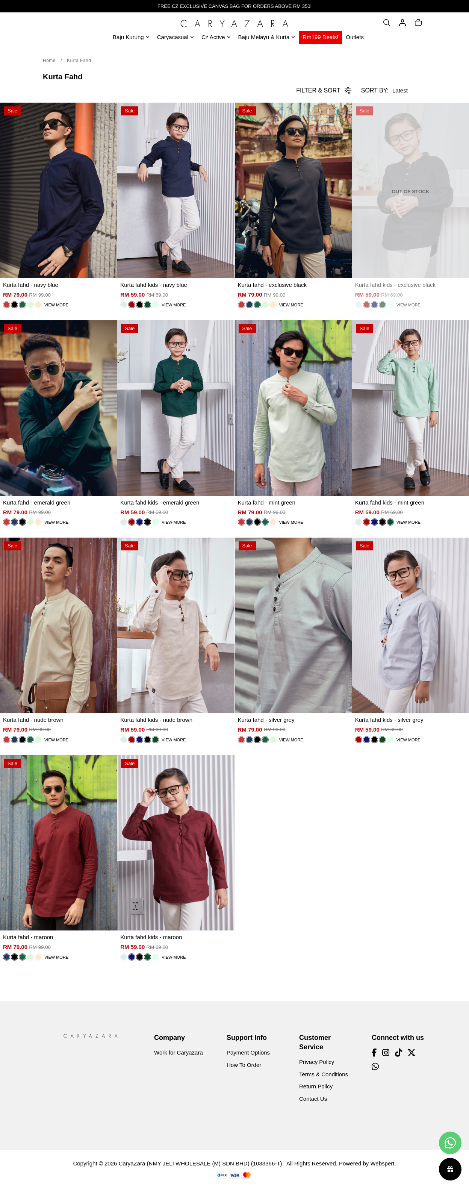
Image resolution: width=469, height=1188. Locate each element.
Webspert (382, 1163)
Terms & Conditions (323, 1074)
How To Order (244, 1065)
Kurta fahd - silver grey (266, 720)
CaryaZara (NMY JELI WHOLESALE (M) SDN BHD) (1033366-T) (200, 1163)
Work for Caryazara (178, 1052)
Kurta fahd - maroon (28, 937)
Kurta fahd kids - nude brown (156, 720)
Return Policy (316, 1086)
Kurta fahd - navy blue (30, 285)
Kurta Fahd (79, 60)
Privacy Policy (316, 1062)
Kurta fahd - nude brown (33, 720)
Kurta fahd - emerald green (36, 502)
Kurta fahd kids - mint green (389, 502)
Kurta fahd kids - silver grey (389, 720)
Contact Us (313, 1099)
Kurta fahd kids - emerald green (159, 502)
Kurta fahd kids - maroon (151, 937)
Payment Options (248, 1052)
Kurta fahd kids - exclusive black (395, 285)
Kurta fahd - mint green (266, 502)
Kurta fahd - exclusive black (272, 285)
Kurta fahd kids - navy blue (153, 285)
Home (49, 60)
